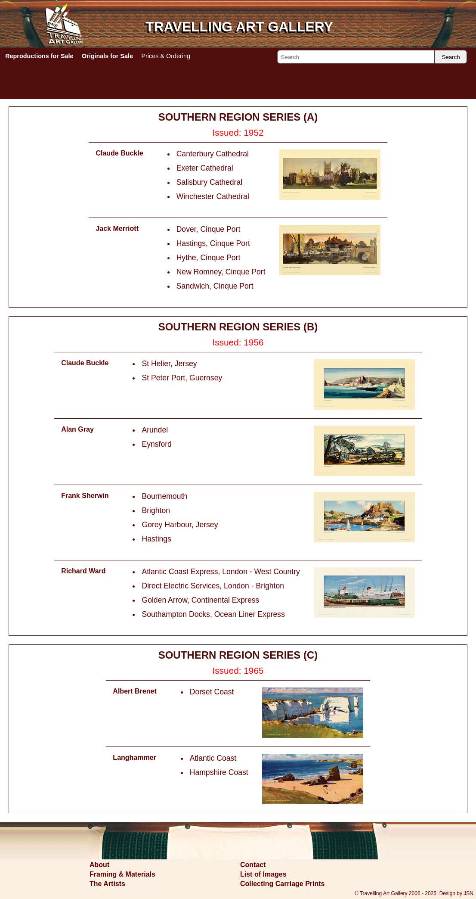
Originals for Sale (107, 56)
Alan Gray (77, 429)
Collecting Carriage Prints (282, 883)
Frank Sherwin (84, 495)
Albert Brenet (134, 691)
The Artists (107, 883)
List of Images (263, 874)
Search (451, 57)
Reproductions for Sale (39, 56)
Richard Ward (83, 571)
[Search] (356, 57)
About (99, 864)
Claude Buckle (119, 153)
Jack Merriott (117, 228)
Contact (253, 864)
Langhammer (134, 757)
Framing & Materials (122, 874)
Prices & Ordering (165, 56)
